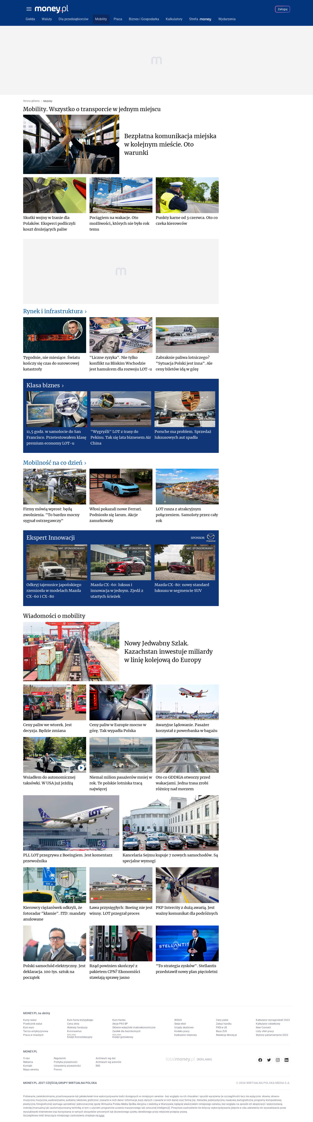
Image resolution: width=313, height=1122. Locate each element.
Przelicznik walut (32, 1023)
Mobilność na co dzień (52, 462)
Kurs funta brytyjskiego (80, 1020)
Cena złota (73, 1023)
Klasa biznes (43, 385)
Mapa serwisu (31, 1069)
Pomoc (58, 1069)
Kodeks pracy (182, 1031)
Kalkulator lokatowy (185, 1035)
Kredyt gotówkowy (122, 1037)
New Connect (263, 1027)
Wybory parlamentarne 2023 (272, 1035)
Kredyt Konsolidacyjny (79, 1037)
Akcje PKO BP (120, 1023)
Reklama (28, 1062)
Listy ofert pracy (265, 1031)
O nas (26, 1058)
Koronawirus (74, 1031)
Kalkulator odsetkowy (268, 1023)
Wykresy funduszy (77, 1027)
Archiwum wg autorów (108, 1062)
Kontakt (27, 1065)
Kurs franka (119, 1020)
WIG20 (178, 1020)
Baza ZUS (221, 1031)
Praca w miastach (33, 1035)
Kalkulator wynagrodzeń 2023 (273, 1020)
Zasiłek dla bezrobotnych (126, 1031)
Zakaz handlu (223, 1023)
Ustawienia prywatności (67, 1065)
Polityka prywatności (65, 1062)
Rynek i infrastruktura (53, 311)
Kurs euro (28, 1027)
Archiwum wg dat (106, 1058)
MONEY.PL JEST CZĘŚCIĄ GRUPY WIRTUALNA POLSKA (60, 1083)
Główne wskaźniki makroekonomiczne (133, 1027)
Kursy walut (29, 1020)
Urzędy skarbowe (184, 1027)
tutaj (101, 1115)
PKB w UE (221, 1027)
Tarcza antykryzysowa (35, 1031)
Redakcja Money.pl (226, 1035)
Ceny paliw (222, 1020)
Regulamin (60, 1058)
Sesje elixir (180, 1023)
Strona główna (31, 101)
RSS (98, 1065)
